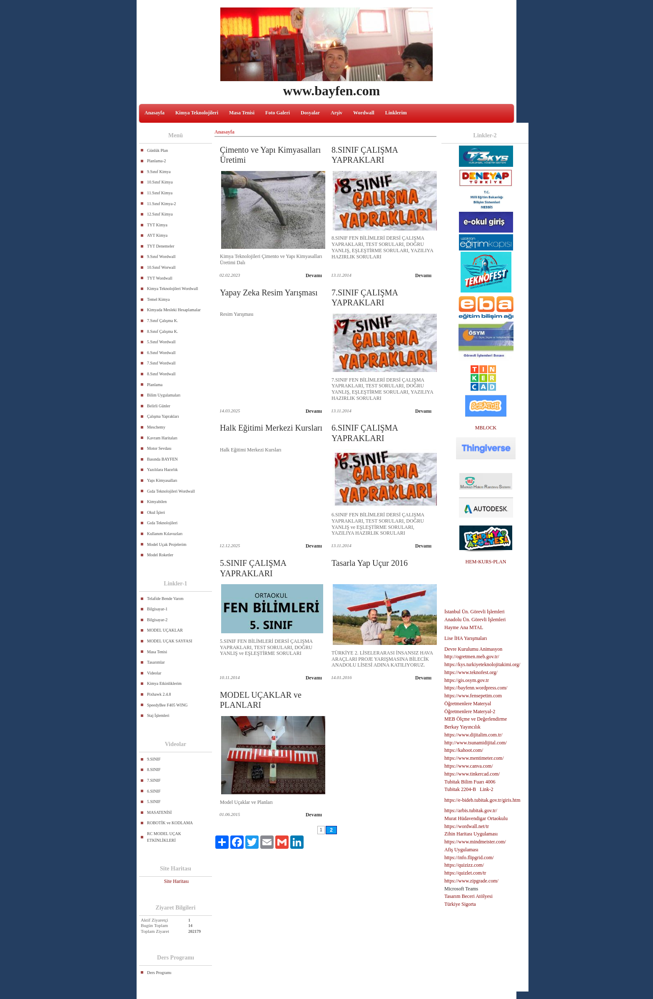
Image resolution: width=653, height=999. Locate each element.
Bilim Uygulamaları (163, 395)
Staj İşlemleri (158, 715)
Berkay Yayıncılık (462, 727)
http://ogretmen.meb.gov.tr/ (471, 656)
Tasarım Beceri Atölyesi (468, 896)
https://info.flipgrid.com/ (469, 857)
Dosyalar (310, 113)
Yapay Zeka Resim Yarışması (269, 292)
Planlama (154, 384)
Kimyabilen (157, 501)
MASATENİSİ (159, 812)
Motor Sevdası (159, 448)
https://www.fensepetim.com (473, 696)
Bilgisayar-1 (157, 609)
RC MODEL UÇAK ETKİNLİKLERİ (164, 837)
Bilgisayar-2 (157, 619)
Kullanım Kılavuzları (164, 533)
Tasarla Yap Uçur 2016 (369, 563)
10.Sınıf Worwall (161, 267)
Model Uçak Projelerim (166, 544)
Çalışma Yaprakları (163, 416)
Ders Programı (159, 972)
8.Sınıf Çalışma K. (162, 331)
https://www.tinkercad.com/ (472, 774)
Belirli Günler (158, 406)
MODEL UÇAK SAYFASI (169, 641)
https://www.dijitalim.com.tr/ (473, 735)
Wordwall (363, 113)
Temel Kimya (158, 299)
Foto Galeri (277, 113)
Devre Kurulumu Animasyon (473, 649)
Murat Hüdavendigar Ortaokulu (476, 818)
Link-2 (486, 789)
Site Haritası (176, 881)
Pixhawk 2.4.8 (159, 694)
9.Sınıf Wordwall (161, 256)
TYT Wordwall (159, 278)
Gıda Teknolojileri (162, 523)
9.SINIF (154, 759)
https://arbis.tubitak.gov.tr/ (470, 810)
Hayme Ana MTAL (463, 627)
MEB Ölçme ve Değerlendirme (475, 719)
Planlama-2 (156, 161)
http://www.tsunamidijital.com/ (475, 743)
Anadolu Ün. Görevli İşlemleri (475, 619)
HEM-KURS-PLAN (485, 562)
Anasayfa (154, 113)
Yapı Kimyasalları (162, 480)
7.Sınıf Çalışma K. (162, 320)
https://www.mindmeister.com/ (475, 842)
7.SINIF (154, 780)
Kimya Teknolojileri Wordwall (172, 288)
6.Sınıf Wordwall (161, 352)
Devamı (314, 275)
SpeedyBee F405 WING (167, 705)
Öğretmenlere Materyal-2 (469, 711)
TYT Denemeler (160, 246)
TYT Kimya (157, 225)
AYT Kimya (157, 235)
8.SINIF (154, 769)
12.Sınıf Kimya (160, 214)
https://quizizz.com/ (464, 865)
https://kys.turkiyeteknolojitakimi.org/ (482, 664)
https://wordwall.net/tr (466, 826)
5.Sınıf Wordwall (161, 342)
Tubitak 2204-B (460, 789)
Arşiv (336, 113)
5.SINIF (154, 801)
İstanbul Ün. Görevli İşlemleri (474, 612)
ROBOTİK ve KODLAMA (170, 823)
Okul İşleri (156, 512)
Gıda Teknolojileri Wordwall (171, 491)
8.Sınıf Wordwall (161, 374)
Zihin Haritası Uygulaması (471, 834)
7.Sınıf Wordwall (161, 363)
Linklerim (396, 113)
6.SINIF (154, 791)
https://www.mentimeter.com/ (474, 758)
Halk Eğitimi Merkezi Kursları (271, 427)
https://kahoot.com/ (463, 750)
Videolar (154, 673)
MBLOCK (485, 428)
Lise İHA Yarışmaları (465, 638)
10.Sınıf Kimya (160, 182)
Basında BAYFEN (162, 459)
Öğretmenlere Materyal (467, 703)
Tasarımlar (156, 662)
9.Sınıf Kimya (159, 171)
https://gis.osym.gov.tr (466, 680)
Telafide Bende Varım (165, 598)
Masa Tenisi (241, 113)
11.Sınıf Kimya (159, 193)
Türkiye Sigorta (460, 904)
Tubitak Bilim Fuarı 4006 (470, 782)
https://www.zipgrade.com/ (471, 881)
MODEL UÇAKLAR (165, 630)
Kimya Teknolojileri (196, 113)
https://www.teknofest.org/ (471, 672)
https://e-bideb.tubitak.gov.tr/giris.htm (482, 800)
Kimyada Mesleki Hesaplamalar (174, 309)
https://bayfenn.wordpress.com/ (475, 688)
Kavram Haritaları (162, 438)
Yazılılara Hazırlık (162, 469)
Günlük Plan (157, 150)
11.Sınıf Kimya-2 (161, 203)
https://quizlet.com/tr (465, 873)
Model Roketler (160, 555)
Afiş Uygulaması (461, 850)
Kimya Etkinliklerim (164, 683)
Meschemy (156, 427)
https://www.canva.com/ (468, 766)
